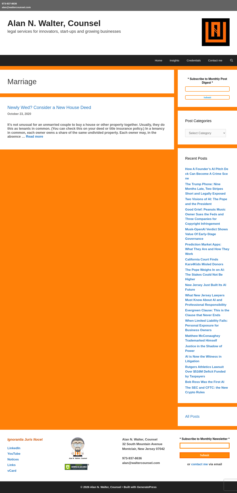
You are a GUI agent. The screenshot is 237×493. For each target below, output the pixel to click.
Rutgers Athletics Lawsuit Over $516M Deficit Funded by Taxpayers (205, 371)
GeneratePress (147, 487)
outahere (148, 458)
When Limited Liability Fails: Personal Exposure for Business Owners (206, 325)
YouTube (13, 453)
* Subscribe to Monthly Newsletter (204, 438)
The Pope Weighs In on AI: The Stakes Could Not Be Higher (205, 274)
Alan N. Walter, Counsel (54, 23)
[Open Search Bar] (231, 60)
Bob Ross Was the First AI (204, 382)
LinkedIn (13, 448)
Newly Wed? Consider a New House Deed (49, 107)
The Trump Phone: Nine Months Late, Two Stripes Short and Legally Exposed (205, 188)
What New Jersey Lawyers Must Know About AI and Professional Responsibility (205, 300)
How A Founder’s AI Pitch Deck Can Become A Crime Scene (206, 173)
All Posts (192, 416)
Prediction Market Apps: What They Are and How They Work (207, 249)
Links (11, 465)
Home (158, 60)
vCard (11, 470)
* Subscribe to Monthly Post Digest (207, 80)
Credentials (194, 60)
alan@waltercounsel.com (16, 7)
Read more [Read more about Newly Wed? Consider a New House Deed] (34, 136)
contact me (199, 464)
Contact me (215, 60)
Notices (13, 459)
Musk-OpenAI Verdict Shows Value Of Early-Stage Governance (206, 234)
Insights (174, 60)
